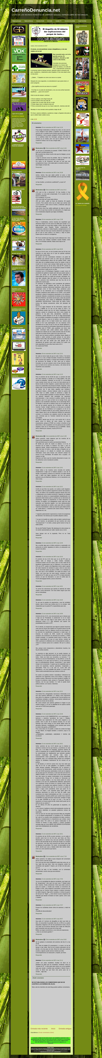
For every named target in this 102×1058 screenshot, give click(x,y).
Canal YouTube (82, 21)
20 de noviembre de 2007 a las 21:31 (52, 353)
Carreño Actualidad (70, 21)
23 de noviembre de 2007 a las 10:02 (55, 939)
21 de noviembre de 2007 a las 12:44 (52, 543)
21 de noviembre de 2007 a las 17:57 (52, 905)
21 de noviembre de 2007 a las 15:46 (52, 714)
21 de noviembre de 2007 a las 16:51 (52, 743)
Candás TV (58, 21)
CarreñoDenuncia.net (36, 10)
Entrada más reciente (39, 1029)
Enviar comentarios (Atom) (46, 1032)
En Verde (49, 21)
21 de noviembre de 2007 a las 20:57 (52, 918)
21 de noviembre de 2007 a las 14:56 (52, 613)
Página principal (16, 21)
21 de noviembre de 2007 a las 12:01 (52, 467)
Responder (39, 143)
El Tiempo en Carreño (81, 205)
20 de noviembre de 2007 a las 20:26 (52, 249)
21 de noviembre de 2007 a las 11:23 (52, 374)
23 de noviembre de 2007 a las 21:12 (52, 960)
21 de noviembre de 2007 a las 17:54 (52, 879)
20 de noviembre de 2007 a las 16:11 (55, 189)
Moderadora (39, 148)
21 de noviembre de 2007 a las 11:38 (55, 436)
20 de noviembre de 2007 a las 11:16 (52, 127)
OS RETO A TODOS (18, 116)
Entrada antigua (65, 1029)
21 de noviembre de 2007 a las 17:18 (55, 856)
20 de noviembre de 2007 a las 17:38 (52, 219)
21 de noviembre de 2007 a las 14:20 (52, 600)
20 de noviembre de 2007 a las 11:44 (55, 148)
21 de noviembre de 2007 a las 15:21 (52, 691)
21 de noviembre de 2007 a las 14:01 (52, 586)
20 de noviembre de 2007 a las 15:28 (52, 172)
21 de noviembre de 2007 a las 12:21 (52, 486)
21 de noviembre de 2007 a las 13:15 (52, 556)
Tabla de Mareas (28, 21)
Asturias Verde (40, 21)
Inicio (53, 1029)
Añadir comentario (38, 978)
